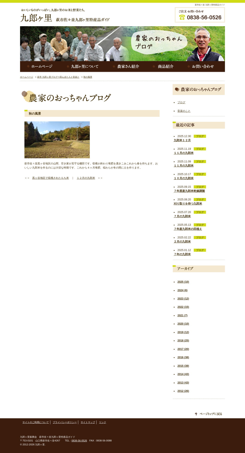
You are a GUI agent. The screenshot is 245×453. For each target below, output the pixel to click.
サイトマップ (88, 422)
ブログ (181, 102)
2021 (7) (182, 315)
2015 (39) (183, 365)
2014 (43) (183, 374)
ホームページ (39, 66)
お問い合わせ (203, 66)
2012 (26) (183, 391)
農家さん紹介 (126, 66)
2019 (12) (183, 332)
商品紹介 (163, 66)
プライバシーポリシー (65, 422)
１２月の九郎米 (86, 177)
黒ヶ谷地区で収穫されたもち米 (50, 177)
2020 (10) (183, 323)
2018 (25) (183, 340)
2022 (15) (183, 306)
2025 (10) (183, 281)
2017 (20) (183, 349)
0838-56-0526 (79, 440)
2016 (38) (183, 357)
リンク (102, 422)
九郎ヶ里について (83, 66)
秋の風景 (87, 77)
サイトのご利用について (35, 422)
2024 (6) (182, 290)
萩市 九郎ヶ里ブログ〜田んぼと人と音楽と (58, 77)
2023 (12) (183, 298)
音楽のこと (184, 110)
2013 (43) (183, 382)
